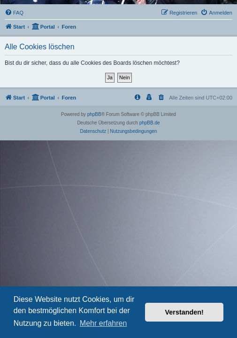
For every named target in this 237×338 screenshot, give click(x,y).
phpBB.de (149, 122)
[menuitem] (14, 12)
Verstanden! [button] (184, 312)
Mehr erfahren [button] (103, 323)
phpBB (94, 114)
